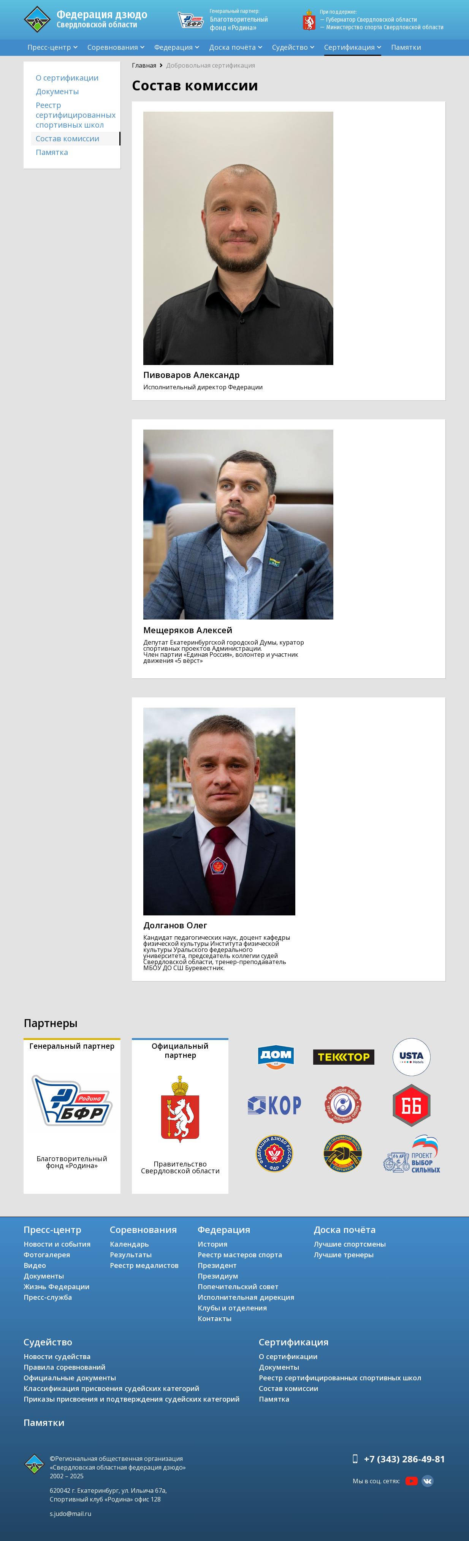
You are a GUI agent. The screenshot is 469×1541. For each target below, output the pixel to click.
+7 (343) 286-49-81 (404, 1458)
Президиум (218, 1275)
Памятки (406, 47)
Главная (144, 65)
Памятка (52, 152)
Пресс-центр (49, 47)
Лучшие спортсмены (350, 1244)
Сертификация (349, 47)
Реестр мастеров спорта (240, 1254)
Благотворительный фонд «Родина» (242, 20)
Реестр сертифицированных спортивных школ (76, 115)
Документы (57, 91)
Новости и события (57, 1244)
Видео (35, 1265)
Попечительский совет (238, 1286)
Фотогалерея (47, 1254)
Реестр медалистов (144, 1265)
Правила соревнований (65, 1367)
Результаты (131, 1254)
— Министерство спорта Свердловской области (382, 27)
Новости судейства (57, 1356)
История (213, 1244)
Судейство (290, 47)
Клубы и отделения (232, 1307)
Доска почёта (232, 47)
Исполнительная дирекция (246, 1297)
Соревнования (112, 47)
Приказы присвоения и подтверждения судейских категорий (132, 1398)
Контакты (214, 1318)
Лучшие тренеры (344, 1254)
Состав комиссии (67, 138)
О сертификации (67, 78)
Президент (217, 1265)
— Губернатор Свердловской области (368, 19)
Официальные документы (70, 1377)
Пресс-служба (48, 1297)
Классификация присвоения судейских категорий (112, 1388)
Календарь (129, 1244)
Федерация (173, 47)
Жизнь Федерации (57, 1286)
